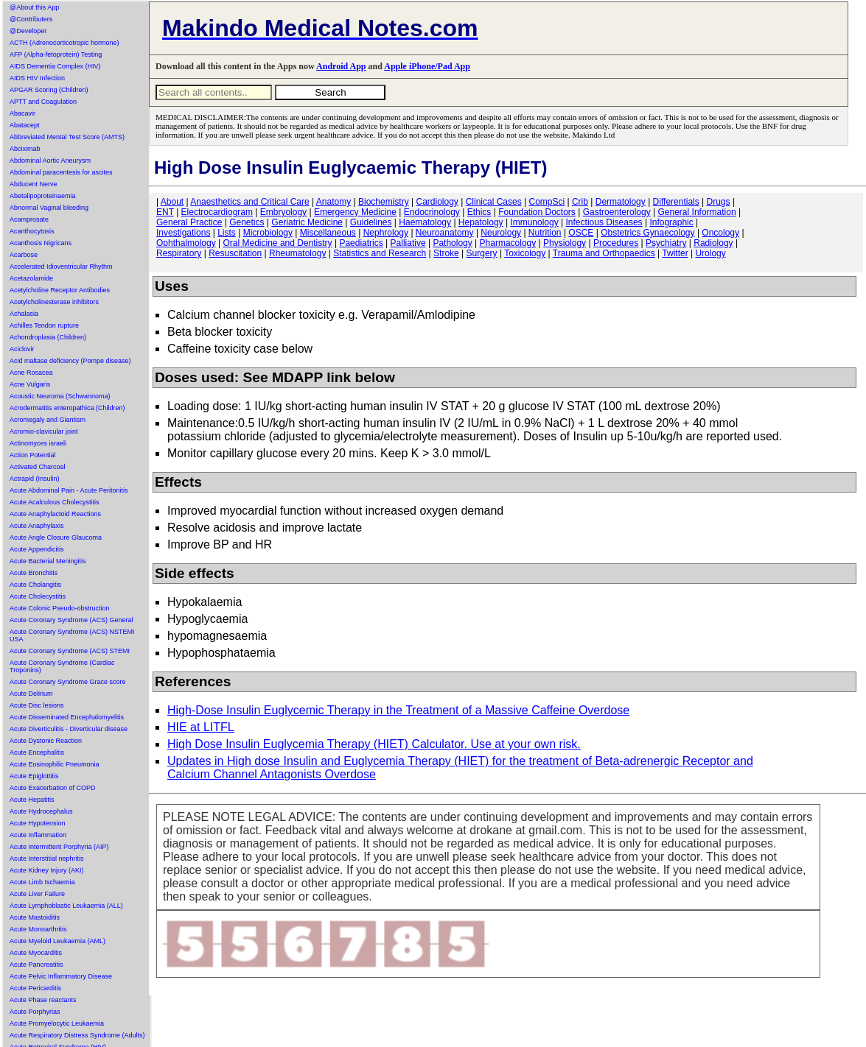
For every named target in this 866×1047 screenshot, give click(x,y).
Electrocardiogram (217, 212)
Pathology (452, 243)
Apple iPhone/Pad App (427, 66)
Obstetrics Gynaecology (647, 233)
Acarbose (24, 254)
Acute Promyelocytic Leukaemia (57, 1023)
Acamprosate (29, 219)
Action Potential (33, 455)
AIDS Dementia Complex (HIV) (55, 66)
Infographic (671, 222)
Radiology (713, 243)
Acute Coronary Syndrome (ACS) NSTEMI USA (72, 635)
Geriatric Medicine (307, 222)
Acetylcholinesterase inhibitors (54, 302)
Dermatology (621, 202)
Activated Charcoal (38, 466)
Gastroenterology (617, 212)
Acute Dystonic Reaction (46, 740)
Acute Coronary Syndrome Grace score (68, 681)
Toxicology (524, 253)
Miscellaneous (328, 233)
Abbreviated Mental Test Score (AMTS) (67, 137)
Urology (710, 253)
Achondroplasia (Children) (48, 337)
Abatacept (25, 125)
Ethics (479, 212)
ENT (165, 212)
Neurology (501, 233)
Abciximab (25, 148)
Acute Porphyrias (35, 1011)
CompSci (546, 202)
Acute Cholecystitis (38, 596)
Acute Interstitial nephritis (47, 858)
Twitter (675, 253)
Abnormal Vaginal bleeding (49, 207)
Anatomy (333, 202)
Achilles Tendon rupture (44, 325)
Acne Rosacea (31, 372)
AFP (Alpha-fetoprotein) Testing (56, 54)
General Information (697, 212)
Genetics (246, 222)
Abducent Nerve (33, 184)
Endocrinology (432, 212)
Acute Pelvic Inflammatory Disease (61, 976)
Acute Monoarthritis (38, 929)
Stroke (446, 253)
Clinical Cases (494, 202)
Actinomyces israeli (38, 443)
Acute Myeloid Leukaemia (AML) (57, 941)
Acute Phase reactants (43, 1000)
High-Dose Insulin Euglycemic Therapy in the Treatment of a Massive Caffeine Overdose (398, 710)
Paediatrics (361, 243)
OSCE (580, 233)
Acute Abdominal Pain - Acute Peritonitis (69, 490)
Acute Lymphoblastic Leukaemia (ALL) (66, 905)
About (172, 202)
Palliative (408, 243)
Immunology (534, 222)
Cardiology (437, 202)
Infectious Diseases (604, 222)
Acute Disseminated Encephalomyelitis (67, 717)
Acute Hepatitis (32, 799)
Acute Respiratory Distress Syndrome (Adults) (77, 1035)
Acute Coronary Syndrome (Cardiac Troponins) (62, 666)
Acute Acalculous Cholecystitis (54, 502)
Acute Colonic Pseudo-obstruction (60, 608)
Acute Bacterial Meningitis (48, 561)
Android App (341, 66)
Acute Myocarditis (36, 952)
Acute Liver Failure (37, 894)
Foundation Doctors (537, 212)
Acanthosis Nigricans (40, 243)
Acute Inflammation (38, 835)
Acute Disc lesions (37, 705)
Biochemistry (383, 202)
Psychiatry (666, 243)
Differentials (676, 202)
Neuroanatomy (445, 233)
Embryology (283, 212)
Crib (580, 202)
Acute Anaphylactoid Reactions (55, 514)
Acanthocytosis (32, 231)
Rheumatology (297, 253)
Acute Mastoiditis (35, 917)
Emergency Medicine (355, 212)
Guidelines (371, 222)
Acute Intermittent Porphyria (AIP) (59, 846)
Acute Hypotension (38, 823)
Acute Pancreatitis (36, 964)
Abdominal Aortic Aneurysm (50, 160)
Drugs (718, 202)
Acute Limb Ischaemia (42, 882)
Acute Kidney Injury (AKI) (47, 870)
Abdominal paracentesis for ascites (61, 172)
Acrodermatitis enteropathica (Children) (67, 408)
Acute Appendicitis (37, 549)
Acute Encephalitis (37, 752)
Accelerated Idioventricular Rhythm (61, 266)
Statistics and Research (379, 253)
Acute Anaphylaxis (37, 525)
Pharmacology (508, 243)
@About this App (34, 7)
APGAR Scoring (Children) (49, 90)
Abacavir (22, 113)
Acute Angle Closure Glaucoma (56, 537)
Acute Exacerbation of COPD (53, 788)
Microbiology (268, 233)
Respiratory (178, 253)
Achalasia (24, 313)
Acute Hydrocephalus (41, 811)
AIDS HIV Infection (37, 78)
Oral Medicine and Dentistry (277, 243)
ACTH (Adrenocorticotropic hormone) (64, 42)
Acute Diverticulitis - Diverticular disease (69, 729)
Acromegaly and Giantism (47, 419)
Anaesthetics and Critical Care (249, 202)
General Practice (189, 222)
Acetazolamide (31, 278)
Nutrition (545, 233)
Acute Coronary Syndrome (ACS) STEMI (70, 651)
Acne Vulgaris (30, 384)
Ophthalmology (186, 243)
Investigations (183, 233)
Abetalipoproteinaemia (43, 196)
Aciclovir (22, 349)
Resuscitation (235, 253)
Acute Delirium (31, 693)
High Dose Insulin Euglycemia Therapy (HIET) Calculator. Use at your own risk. (374, 744)
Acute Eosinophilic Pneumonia (54, 764)
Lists (226, 233)
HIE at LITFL (200, 727)
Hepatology (480, 222)
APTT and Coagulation (43, 101)
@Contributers (31, 19)
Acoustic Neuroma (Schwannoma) (60, 396)
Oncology (720, 233)
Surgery (482, 253)
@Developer (28, 31)
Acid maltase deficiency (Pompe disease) (70, 360)
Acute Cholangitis (35, 584)
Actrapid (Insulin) (35, 478)
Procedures (615, 243)
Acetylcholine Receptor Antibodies (60, 290)
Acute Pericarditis (35, 988)
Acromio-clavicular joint (44, 431)
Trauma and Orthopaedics (604, 253)
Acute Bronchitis (33, 573)
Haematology (425, 222)
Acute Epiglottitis (34, 776)
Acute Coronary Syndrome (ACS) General (71, 620)
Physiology (564, 243)
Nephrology (385, 233)
